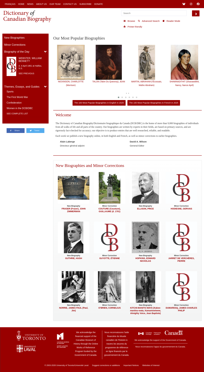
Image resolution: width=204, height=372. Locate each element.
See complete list (17, 113)
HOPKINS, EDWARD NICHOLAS (146, 259)
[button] (118, 97)
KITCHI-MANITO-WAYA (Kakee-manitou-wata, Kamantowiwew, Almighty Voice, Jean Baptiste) (145, 310)
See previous (26, 73)
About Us (41, 4)
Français (10, 4)
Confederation (14, 102)
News (30, 4)
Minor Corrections (14, 44)
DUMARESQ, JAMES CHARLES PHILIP (181, 309)
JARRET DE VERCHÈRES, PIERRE (181, 259)
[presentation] (126, 93)
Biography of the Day (16, 51)
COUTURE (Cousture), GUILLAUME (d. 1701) (109, 210)
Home (21, 4)
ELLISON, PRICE (145, 208)
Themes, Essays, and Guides (21, 86)
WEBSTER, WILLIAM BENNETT (30, 59)
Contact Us (70, 4)
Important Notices (131, 365)
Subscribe (85, 4)
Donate (98, 4)
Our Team (55, 4)
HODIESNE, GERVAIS (181, 208)
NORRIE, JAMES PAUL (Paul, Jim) (73, 309)
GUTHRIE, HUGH (73, 258)
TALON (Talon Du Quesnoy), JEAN (108, 81)
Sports (10, 91)
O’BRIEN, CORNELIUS (109, 308)
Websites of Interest (150, 365)
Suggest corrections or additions (106, 365)
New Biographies (14, 37)
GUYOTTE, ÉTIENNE (109, 258)
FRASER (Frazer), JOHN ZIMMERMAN (73, 210)
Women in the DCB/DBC (20, 108)
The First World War (17, 97)
